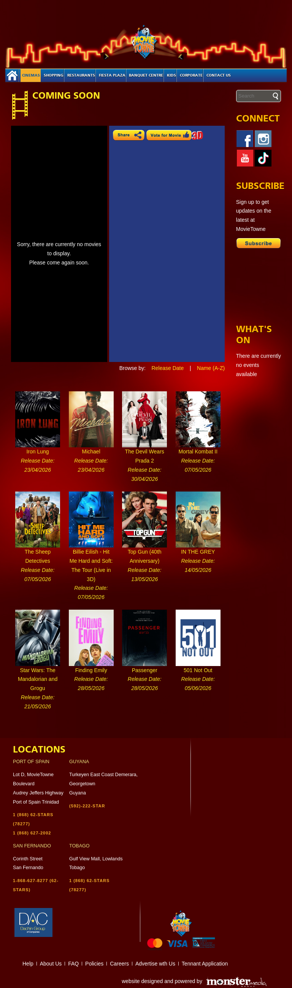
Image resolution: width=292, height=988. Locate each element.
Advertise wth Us (155, 964)
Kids (171, 75)
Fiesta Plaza (112, 75)
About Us (51, 964)
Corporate (191, 75)
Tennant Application (205, 964)
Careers (119, 964)
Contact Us (218, 75)
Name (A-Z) (211, 368)
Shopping (53, 75)
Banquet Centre (146, 75)
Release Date (167, 368)
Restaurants (81, 75)
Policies (94, 964)
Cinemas (31, 75)
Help (27, 964)
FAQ (73, 964)
